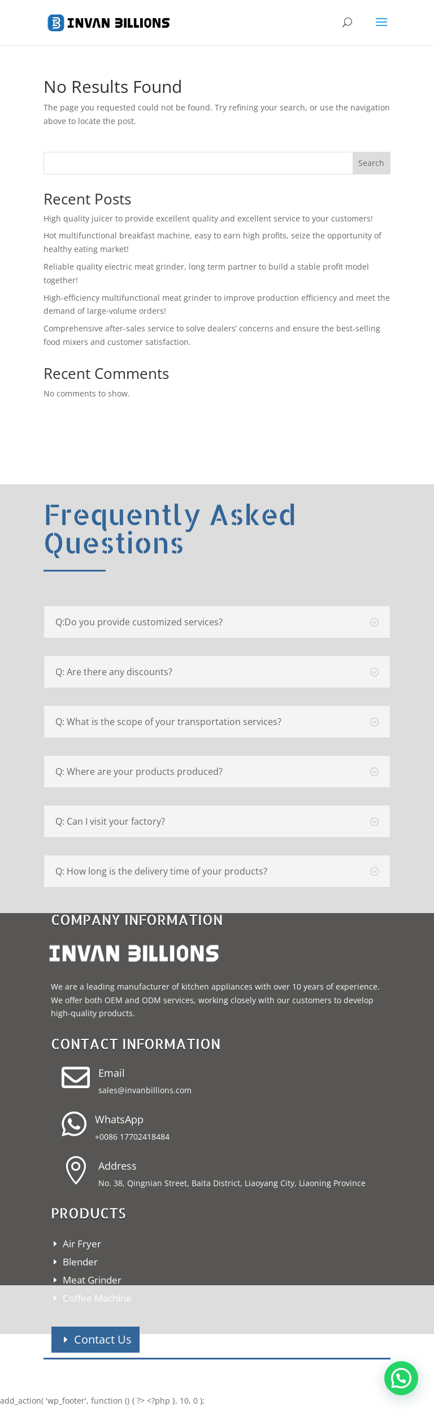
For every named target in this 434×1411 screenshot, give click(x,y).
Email (111, 1073)
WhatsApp (119, 1119)
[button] (401, 1378)
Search (371, 162)
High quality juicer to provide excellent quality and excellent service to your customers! (208, 218)
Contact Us (103, 1339)
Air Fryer (82, 1243)
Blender (80, 1261)
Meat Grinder (92, 1279)
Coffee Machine (97, 1298)
